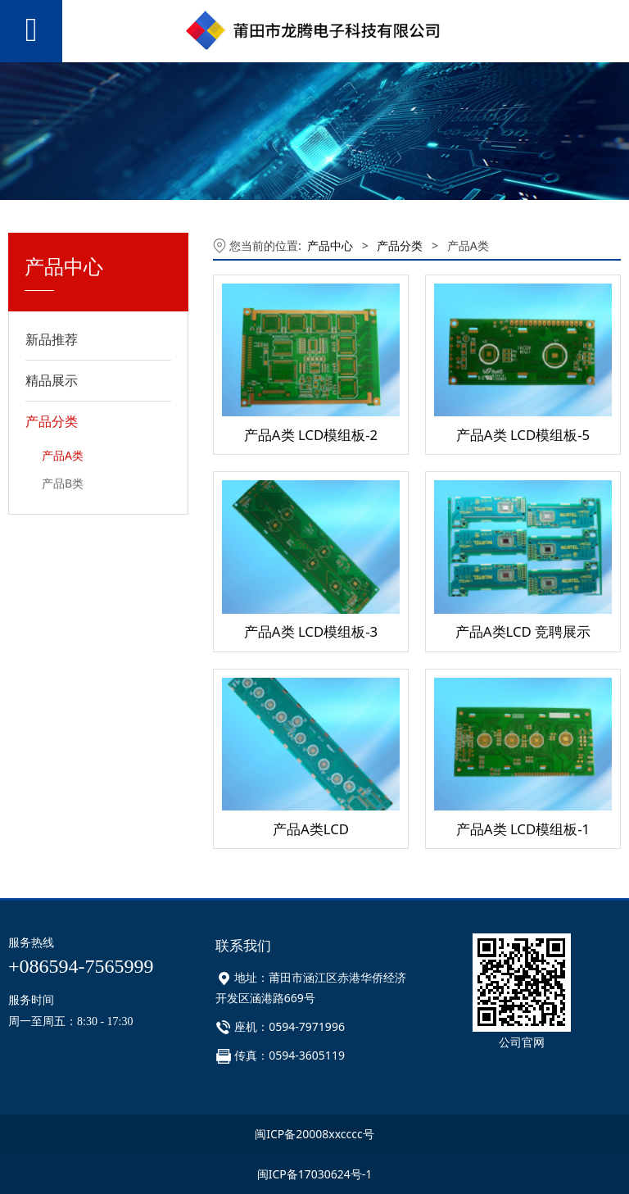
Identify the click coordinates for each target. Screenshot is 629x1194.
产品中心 (330, 245)
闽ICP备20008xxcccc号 (314, 1134)
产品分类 (51, 421)
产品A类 (63, 455)
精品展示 (51, 380)
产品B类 (63, 483)
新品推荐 (51, 339)
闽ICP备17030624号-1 (315, 1174)
